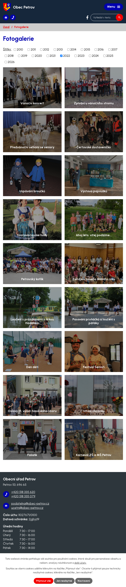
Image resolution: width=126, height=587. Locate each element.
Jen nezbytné (64, 580)
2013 (60, 49)
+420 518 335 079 (23, 496)
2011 (33, 49)
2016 (101, 49)
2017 (114, 49)
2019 (24, 55)
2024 (95, 55)
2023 (81, 55)
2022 (66, 55)
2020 (38, 55)
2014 (73, 49)
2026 (11, 62)
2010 (20, 49)
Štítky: (7, 49)
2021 (53, 55)
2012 (46, 49)
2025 (109, 55)
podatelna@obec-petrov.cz (30, 503)
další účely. (80, 562)
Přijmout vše (43, 580)
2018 (11, 55)
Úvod (6, 27)
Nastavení (84, 580)
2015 (87, 49)
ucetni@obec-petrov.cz (27, 508)
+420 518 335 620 (23, 492)
